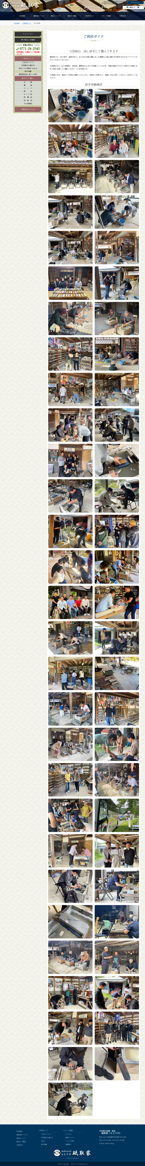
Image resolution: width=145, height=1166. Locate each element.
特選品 (28, 97)
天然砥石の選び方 (28, 65)
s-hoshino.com (83, 1163)
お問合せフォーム (28, 109)
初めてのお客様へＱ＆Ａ (28, 68)
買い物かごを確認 (28, 40)
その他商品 (28, 104)
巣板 (28, 85)
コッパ (28, 88)
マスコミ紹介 (70, 1141)
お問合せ (120, 2)
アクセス (110, 2)
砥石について (56, 16)
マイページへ (135, 2)
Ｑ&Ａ (43, 1141)
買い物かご (132, 7)
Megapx (66, 1163)
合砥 (28, 82)
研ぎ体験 (28, 71)
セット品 (28, 94)
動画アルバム (70, 1137)
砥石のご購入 (72, 16)
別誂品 (28, 100)
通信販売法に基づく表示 (28, 74)
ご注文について (28, 62)
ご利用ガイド (89, 16)
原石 (28, 91)
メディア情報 (106, 16)
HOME (22, 16)
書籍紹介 (68, 1144)
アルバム (68, 1134)
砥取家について (39, 16)
